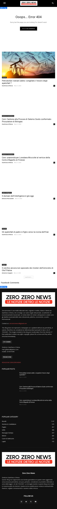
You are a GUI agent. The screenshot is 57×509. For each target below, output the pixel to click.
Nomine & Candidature (8, 116)
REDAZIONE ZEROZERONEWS (11, 362)
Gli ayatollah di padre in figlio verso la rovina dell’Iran (25, 232)
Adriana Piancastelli (8, 198)
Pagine (4, 264)
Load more (28, 277)
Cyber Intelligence (6, 192)
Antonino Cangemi (7, 273)
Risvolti (4, 77)
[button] (52, 3)
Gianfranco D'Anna (7, 85)
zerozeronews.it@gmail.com (18, 323)
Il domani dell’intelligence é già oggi (18, 196)
